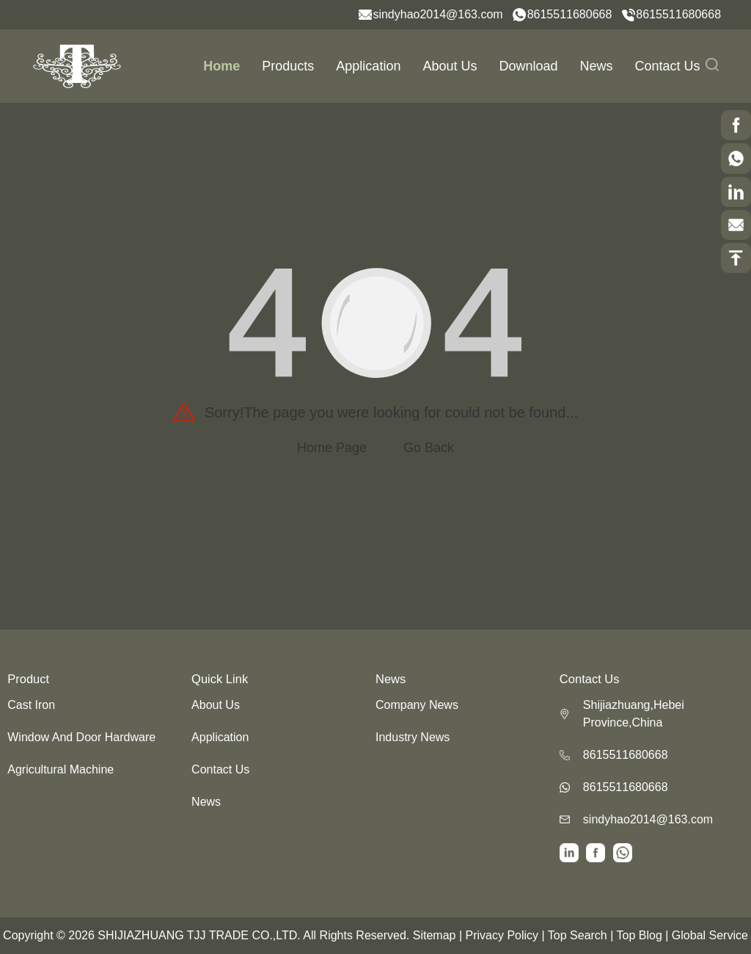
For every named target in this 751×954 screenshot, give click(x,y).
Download (528, 66)
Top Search (577, 935)
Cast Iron (31, 705)
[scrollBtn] (736, 125)
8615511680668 (569, 14)
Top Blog (639, 935)
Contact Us (667, 66)
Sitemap (434, 935)
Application (368, 66)
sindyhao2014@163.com (437, 14)
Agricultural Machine (60, 769)
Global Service (710, 935)
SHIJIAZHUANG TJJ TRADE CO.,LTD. (199, 935)
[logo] (77, 65)
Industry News (413, 737)
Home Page (332, 447)
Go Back (428, 447)
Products (288, 66)
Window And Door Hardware (81, 737)
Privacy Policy (501, 935)
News (596, 66)
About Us (449, 66)
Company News (417, 705)
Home (221, 66)
